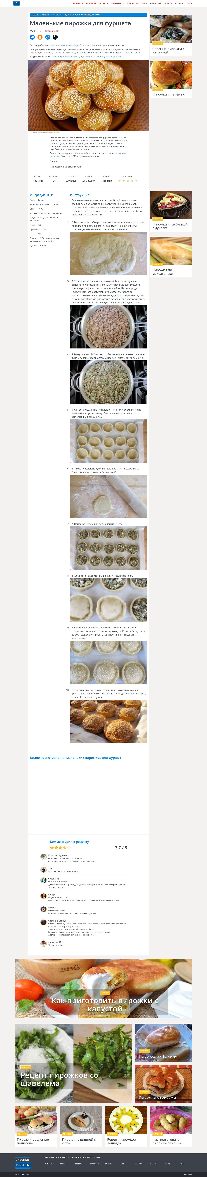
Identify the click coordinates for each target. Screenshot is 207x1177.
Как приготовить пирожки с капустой (105, 1004)
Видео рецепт (52, 30)
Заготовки (118, 3)
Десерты (104, 3)
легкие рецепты (114, 56)
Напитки (155, 3)
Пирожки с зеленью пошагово (33, 1141)
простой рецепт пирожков (65, 56)
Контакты (188, 1174)
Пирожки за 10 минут (159, 1056)
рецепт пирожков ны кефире (64, 45)
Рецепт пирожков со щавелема (59, 1079)
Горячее (91, 3)
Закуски (132, 3)
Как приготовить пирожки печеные (167, 1141)
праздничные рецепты (92, 56)
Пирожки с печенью (168, 94)
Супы (189, 3)
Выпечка (78, 3)
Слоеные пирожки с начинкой (168, 50)
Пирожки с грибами (157, 1097)
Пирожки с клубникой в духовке (170, 226)
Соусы (179, 3)
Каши (143, 3)
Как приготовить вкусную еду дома (16, 3)
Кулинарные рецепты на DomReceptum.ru (23, 1162)
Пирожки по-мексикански (162, 271)
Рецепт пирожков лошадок (121, 1141)
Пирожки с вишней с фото (79, 1141)
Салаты (168, 3)
